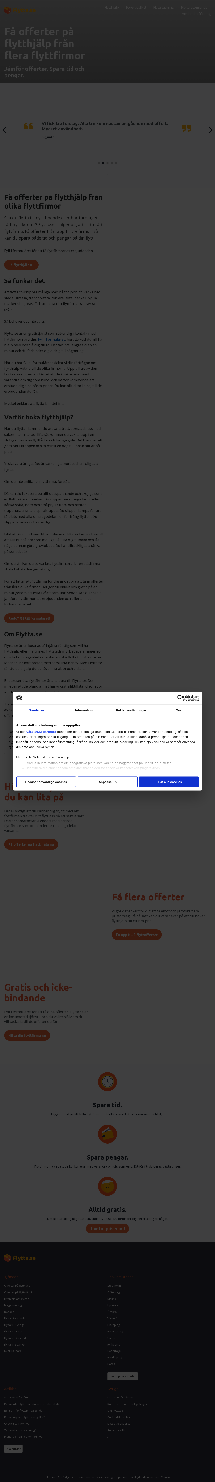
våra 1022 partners (41, 732)
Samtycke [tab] (36, 710)
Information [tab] (84, 710)
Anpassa (107, 781)
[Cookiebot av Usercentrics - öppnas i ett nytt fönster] (180, 698)
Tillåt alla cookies (169, 781)
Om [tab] (178, 710)
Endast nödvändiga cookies (46, 781)
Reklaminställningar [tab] (131, 710)
